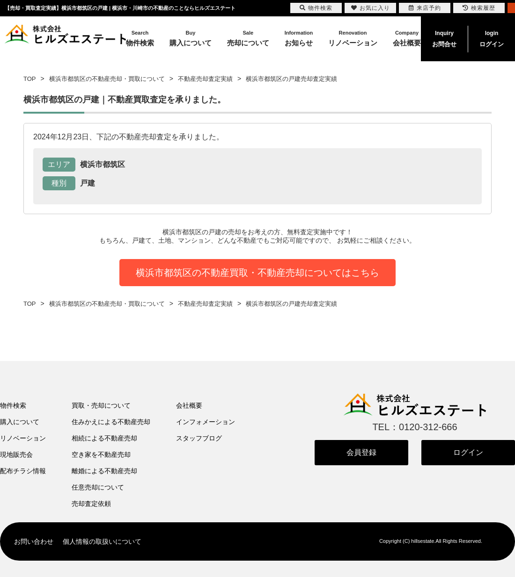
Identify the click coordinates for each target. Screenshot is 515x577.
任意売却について (98, 487)
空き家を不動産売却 (101, 454)
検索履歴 (479, 8)
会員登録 (361, 452)
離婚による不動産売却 (104, 471)
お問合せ (444, 38)
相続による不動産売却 (104, 438)
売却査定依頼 (91, 503)
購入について (19, 422)
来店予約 (425, 8)
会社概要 (189, 405)
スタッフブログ (199, 438)
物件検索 (13, 405)
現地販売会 (16, 454)
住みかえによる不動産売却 (111, 422)
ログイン (491, 38)
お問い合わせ (33, 541)
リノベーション (23, 438)
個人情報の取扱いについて (102, 541)
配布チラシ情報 (23, 471)
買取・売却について (101, 405)
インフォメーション (205, 422)
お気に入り (370, 8)
